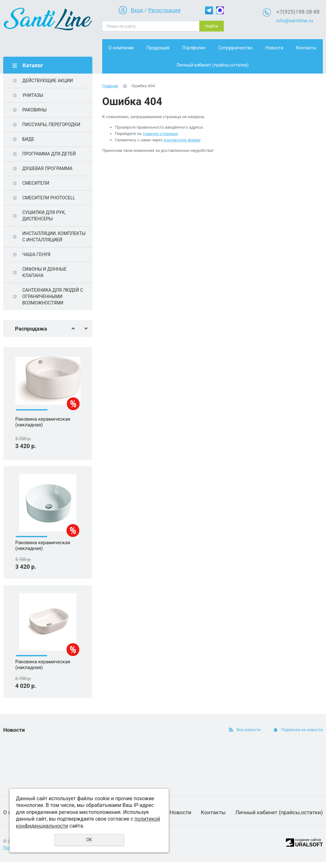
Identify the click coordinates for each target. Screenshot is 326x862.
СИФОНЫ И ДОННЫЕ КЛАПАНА (44, 272)
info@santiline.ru (294, 21)
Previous (73, 328)
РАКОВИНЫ (34, 109)
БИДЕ (28, 139)
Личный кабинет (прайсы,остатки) (212, 65)
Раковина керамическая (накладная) (42, 438)
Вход (137, 10)
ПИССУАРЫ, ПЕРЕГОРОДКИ (51, 124)
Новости (274, 47)
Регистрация (164, 10)
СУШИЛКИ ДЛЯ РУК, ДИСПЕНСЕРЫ (44, 215)
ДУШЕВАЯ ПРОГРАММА (47, 168)
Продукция (157, 47)
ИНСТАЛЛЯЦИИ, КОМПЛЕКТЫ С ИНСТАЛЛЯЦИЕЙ (54, 236)
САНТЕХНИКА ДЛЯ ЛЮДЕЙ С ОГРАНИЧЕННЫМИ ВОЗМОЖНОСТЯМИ (52, 296)
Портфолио (194, 47)
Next (86, 328)
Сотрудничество (235, 47)
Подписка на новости (302, 729)
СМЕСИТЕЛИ (35, 183)
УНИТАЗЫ (32, 95)
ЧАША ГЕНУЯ (36, 254)
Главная (110, 85)
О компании (121, 47)
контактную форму (182, 140)
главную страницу (160, 133)
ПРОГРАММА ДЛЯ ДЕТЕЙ (49, 153)
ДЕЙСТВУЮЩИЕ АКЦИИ (47, 80)
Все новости (248, 729)
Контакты (306, 47)
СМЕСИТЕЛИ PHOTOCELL (48, 197)
